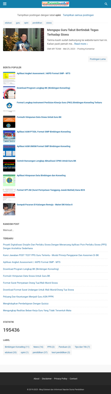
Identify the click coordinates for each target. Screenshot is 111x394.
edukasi (8, 23)
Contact (73, 378)
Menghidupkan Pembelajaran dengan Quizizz (25, 303)
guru (18, 23)
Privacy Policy (60, 378)
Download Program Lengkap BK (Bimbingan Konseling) (43, 88)
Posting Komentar (86, 49)
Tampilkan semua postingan (78, 15)
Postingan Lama (98, 59)
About (36, 378)
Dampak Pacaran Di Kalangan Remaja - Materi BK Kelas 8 (44, 204)
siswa (49, 23)
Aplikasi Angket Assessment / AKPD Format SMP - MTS (43, 73)
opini (26, 23)
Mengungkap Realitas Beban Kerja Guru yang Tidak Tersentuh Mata (37, 310)
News (38, 347)
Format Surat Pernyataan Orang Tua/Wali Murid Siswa (30, 282)
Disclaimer (47, 378)
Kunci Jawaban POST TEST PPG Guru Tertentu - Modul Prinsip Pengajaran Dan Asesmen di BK (51, 255)
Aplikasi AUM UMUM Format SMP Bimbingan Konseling (43, 146)
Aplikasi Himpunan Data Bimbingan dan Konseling (41, 175)
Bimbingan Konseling (17, 347)
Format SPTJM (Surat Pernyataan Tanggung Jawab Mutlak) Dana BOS (51, 190)
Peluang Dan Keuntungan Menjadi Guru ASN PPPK (28, 296)
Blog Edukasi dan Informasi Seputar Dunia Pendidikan (61, 389)
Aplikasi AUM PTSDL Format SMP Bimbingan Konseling (44, 131)
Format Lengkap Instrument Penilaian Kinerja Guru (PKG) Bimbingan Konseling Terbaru (59, 102)
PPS (51, 347)
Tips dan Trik (82, 347)
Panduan (65, 347)
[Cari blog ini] (106, 4)
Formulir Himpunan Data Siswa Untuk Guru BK (39, 117)
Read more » (81, 43)
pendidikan (37, 23)
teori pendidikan (61, 352)
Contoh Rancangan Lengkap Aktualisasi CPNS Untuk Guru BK (46, 161)
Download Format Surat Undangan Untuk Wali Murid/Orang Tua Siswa (38, 289)
